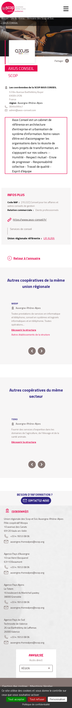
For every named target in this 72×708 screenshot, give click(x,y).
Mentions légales (41, 686)
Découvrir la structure (23, 330)
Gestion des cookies (15, 686)
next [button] (41, 351)
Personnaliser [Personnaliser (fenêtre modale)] (57, 699)
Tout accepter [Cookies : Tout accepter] (16, 699)
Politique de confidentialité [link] (36, 704)
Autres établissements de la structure (30, 334)
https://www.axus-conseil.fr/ (30, 219)
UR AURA (49, 238)
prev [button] (32, 351)
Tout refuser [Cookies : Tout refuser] (37, 699)
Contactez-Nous (38, 500)
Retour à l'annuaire (26, 258)
